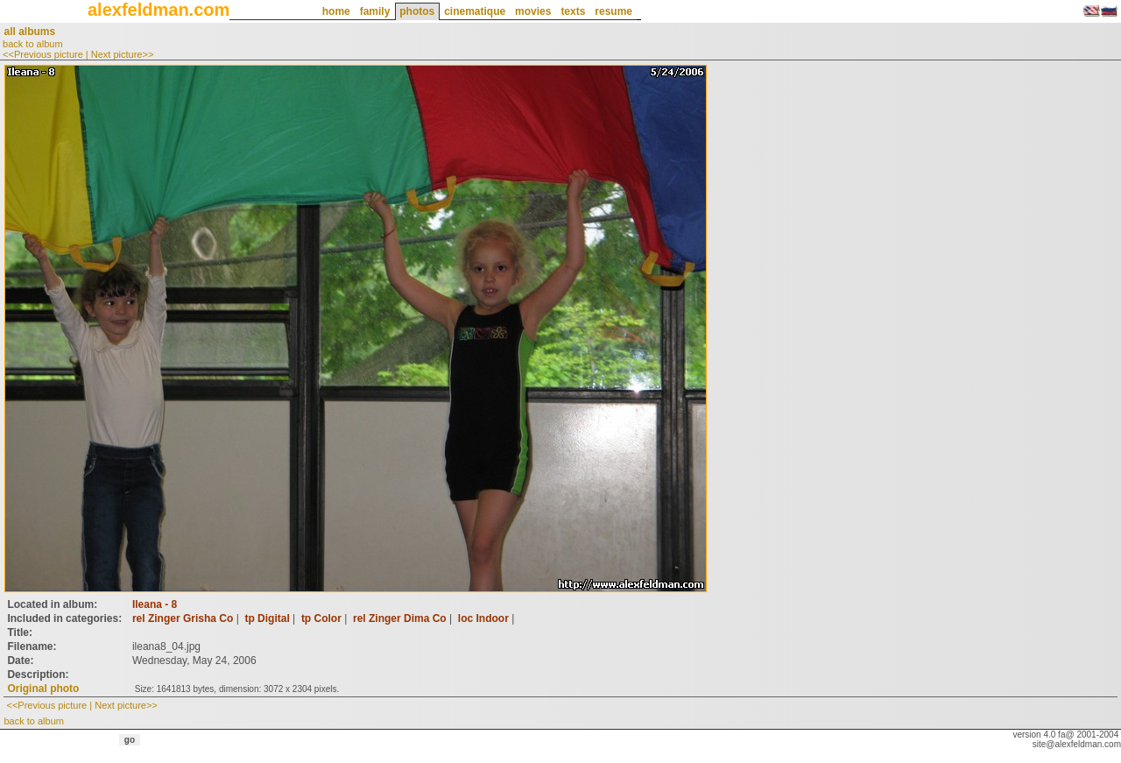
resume (613, 11)
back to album (32, 44)
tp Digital (266, 618)
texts (572, 11)
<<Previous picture (43, 54)
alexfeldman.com (158, 9)
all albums (29, 31)
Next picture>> (122, 54)
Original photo (43, 688)
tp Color (321, 618)
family (375, 11)
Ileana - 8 (154, 604)
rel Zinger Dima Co (400, 618)
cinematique (474, 11)
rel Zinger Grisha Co (182, 618)
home (336, 11)
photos (416, 11)
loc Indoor (483, 618)
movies (533, 11)
